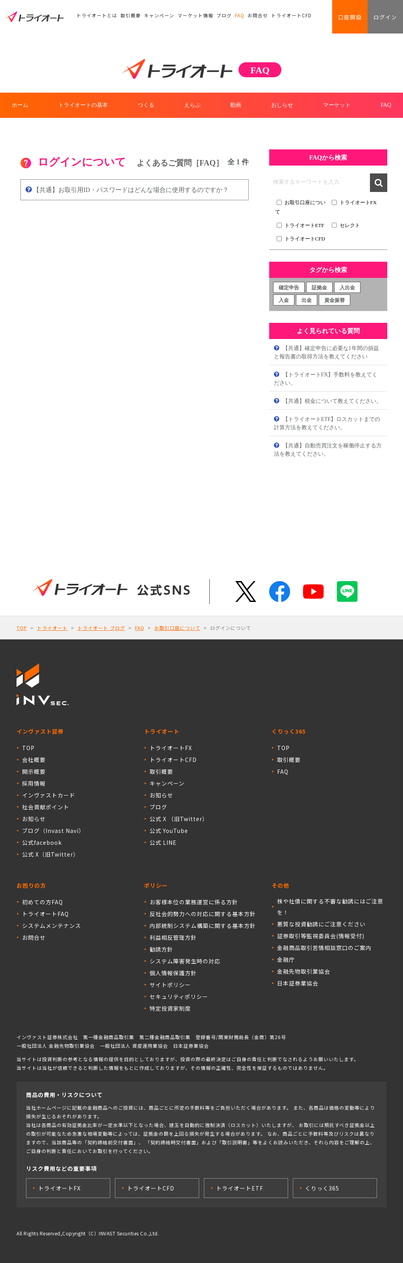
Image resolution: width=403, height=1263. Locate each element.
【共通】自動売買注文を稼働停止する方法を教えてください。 (328, 450)
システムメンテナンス (51, 926)
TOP (22, 627)
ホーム (20, 105)
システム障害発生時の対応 (185, 961)
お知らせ (34, 819)
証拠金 (319, 288)
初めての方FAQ (42, 902)
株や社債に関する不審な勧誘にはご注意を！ (330, 906)
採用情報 (34, 783)
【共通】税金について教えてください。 (331, 401)
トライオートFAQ (45, 914)
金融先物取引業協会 (303, 971)
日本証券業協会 (297, 983)
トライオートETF (304, 225)
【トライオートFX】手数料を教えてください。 (325, 379)
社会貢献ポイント (45, 807)
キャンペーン (153, 18)
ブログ (214, 18)
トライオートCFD (278, 18)
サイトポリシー (170, 985)
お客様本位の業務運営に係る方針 (194, 902)
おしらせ (282, 105)
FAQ (229, 18)
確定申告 (289, 288)
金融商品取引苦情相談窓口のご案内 (324, 948)
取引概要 (126, 18)
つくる (146, 105)
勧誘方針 (161, 949)
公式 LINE (163, 842)
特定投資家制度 (170, 1008)
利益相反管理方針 (173, 937)
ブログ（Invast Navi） (53, 831)
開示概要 (34, 771)
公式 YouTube (169, 831)
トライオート (52, 627)
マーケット (337, 105)
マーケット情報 (186, 18)
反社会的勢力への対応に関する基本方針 (203, 914)
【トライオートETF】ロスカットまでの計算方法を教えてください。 (327, 423)
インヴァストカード (48, 795)
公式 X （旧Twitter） (179, 819)
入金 (284, 300)
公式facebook (42, 842)
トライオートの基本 (83, 105)
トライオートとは (95, 18)
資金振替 (334, 300)
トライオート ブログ (101, 627)
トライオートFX (358, 202)
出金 (306, 300)
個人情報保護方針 (173, 973)
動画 (235, 105)
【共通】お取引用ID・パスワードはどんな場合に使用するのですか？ (130, 189)
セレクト (350, 225)
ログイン (384, 18)
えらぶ (192, 105)
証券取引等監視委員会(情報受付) (320, 936)
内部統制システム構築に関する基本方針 (203, 926)
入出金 (347, 288)
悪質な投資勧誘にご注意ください (321, 924)
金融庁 (286, 959)
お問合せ (246, 18)
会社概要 (34, 760)
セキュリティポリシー (179, 996)
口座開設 (346, 18)
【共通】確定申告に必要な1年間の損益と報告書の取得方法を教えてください (326, 352)
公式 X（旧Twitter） (50, 854)
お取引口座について (177, 627)
